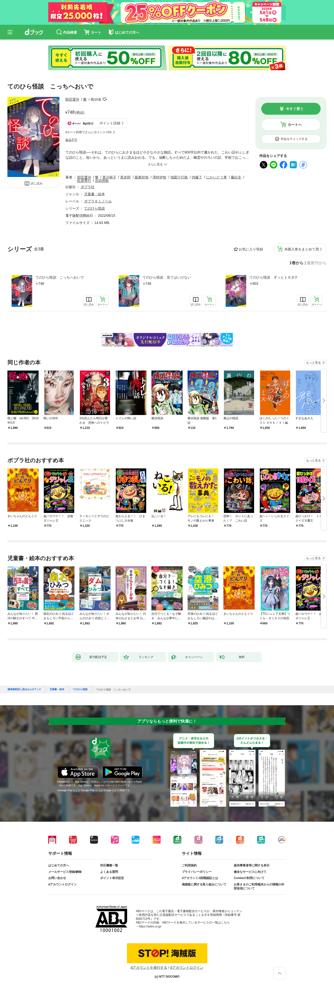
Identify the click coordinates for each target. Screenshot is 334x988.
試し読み (37, 183)
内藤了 (197, 177)
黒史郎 (125, 177)
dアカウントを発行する (149, 967)
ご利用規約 (189, 865)
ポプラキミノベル (98, 201)
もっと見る (313, 362)
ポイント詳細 (109, 123)
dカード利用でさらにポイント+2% (88, 132)
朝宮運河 (72, 99)
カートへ (295, 125)
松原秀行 (84, 181)
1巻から (296, 263)
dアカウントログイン (62, 884)
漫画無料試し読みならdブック (24, 689)
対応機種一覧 (109, 865)
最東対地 (141, 177)
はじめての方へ (58, 865)
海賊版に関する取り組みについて (204, 884)
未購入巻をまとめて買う (303, 249)
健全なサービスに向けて (250, 872)
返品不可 (71, 140)
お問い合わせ (57, 878)
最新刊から (317, 263)
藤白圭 (236, 177)
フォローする (104, 99)
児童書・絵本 (94, 194)
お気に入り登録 (251, 249)
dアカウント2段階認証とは (200, 878)
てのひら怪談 (94, 208)
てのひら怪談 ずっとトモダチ (273, 277)
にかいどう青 (216, 177)
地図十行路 (179, 177)
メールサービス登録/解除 (65, 872)
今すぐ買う (294, 109)
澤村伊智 (159, 177)
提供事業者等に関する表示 (251, 865)
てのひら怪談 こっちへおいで (59, 277)
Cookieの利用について (249, 878)
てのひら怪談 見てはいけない (167, 277)
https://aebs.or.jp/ (150, 926)
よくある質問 (109, 872)
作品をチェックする (294, 139)
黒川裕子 (109, 177)
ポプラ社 (88, 187)
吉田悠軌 (102, 181)
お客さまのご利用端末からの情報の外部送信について (259, 886)
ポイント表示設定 (112, 878)
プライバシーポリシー (197, 872)
